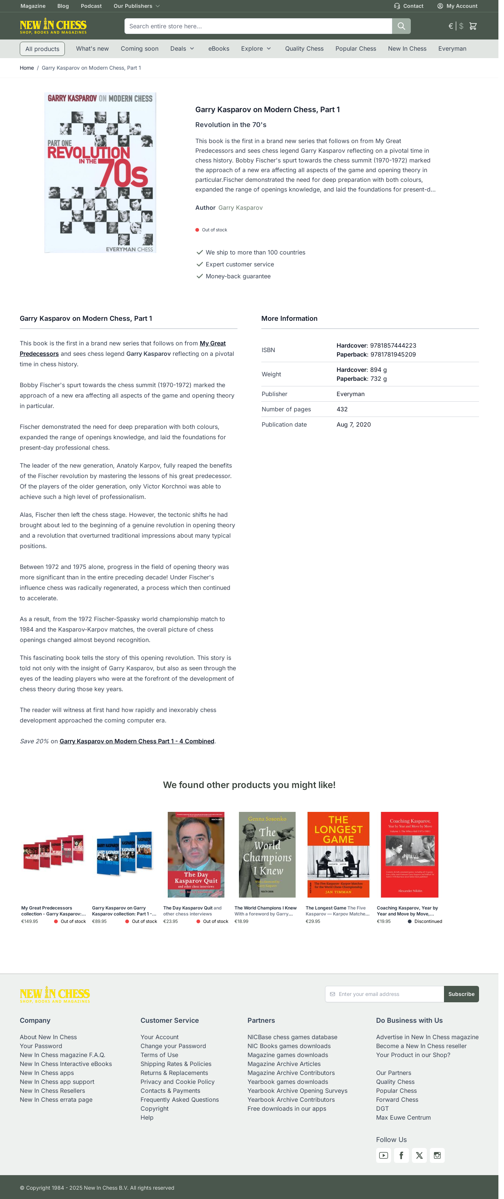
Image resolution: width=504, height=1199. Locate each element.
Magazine (33, 6)
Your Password (41, 1046)
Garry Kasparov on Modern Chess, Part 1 (91, 67)
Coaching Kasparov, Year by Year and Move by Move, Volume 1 (407, 911)
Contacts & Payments (170, 1090)
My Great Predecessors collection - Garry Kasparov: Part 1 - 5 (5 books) (52, 911)
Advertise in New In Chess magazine (427, 1037)
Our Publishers (133, 6)
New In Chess (407, 48)
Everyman (452, 48)
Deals (178, 48)
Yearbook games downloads (288, 1081)
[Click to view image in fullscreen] (100, 172)
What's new (92, 48)
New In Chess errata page (56, 1099)
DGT (382, 1108)
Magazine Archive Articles (284, 1063)
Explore (252, 48)
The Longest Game (337, 911)
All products (42, 49)
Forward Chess (397, 1099)
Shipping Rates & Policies (176, 1063)
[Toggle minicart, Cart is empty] (473, 26)
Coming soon (139, 48)
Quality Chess (304, 48)
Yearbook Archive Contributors (291, 1099)
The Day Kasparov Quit (192, 911)
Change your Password (173, 1046)
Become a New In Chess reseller (421, 1046)
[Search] (401, 26)
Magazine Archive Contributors (291, 1072)
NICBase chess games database (292, 1037)
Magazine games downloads (288, 1055)
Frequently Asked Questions (180, 1099)
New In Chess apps (47, 1072)
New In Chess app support (57, 1081)
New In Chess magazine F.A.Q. (62, 1055)
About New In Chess (48, 1037)
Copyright (154, 1108)
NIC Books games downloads (289, 1046)
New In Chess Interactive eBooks (66, 1063)
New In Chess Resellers (52, 1090)
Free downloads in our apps (287, 1108)
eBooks (218, 48)
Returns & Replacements (174, 1072)
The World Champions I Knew (265, 911)
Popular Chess (356, 48)
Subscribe (461, 994)
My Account (457, 6)
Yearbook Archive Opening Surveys (297, 1090)
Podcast (91, 6)
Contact (408, 6)
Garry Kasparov (240, 207)
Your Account (160, 1037)
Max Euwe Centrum (403, 1117)
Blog (63, 6)
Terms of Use (159, 1055)
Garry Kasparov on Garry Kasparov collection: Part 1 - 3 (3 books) (124, 911)
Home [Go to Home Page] (27, 67)
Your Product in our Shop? (413, 1055)
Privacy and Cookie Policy (178, 1081)
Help (147, 1117)
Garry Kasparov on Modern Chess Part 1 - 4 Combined (137, 741)
